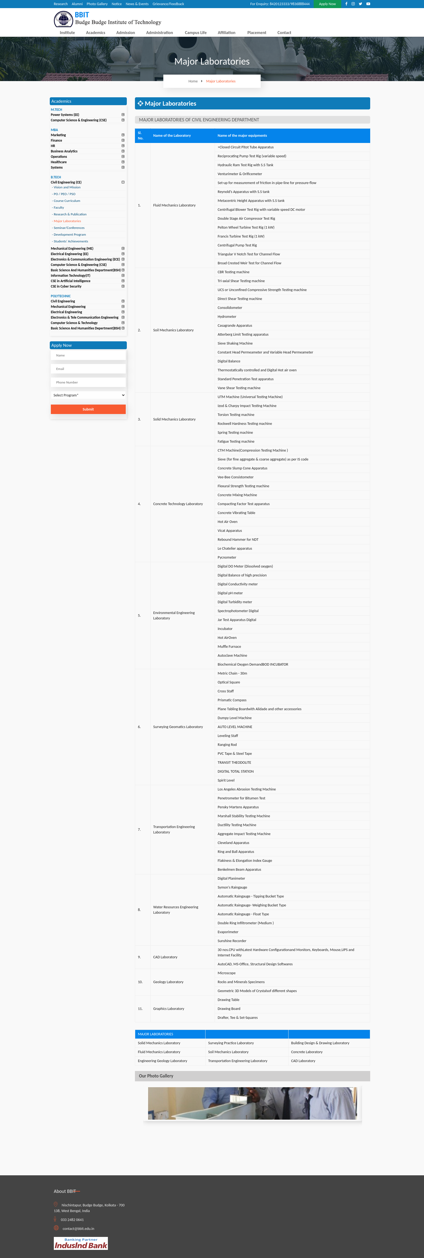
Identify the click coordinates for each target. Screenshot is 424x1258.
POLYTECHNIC (61, 296)
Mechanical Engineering (68, 306)
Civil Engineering (63, 301)
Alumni (77, 4)
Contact (284, 32)
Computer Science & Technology (74, 323)
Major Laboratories (221, 81)
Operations (59, 156)
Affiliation (226, 32)
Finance (56, 140)
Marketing (58, 135)
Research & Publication (69, 214)
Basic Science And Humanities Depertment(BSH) (86, 328)
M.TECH (56, 110)
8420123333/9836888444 (290, 4)
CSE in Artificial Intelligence (70, 281)
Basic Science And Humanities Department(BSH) (86, 270)
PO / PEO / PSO (63, 194)
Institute (67, 32)
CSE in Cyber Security (66, 286)
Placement (256, 32)
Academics (95, 32)
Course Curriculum (66, 201)
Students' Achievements (70, 241)
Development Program (69, 234)
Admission (125, 32)
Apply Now (327, 4)
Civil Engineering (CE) (66, 182)
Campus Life (196, 32)
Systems (57, 167)
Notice (117, 4)
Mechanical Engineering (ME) (72, 248)
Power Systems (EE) (65, 114)
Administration (159, 32)
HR (53, 146)
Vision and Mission (66, 187)
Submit (88, 409)
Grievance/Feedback (168, 4)
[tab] (88, 114)
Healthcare (59, 162)
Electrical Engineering (66, 312)
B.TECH (56, 177)
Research (61, 4)
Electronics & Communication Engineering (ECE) (85, 259)
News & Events (137, 4)
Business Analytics (64, 151)
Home (196, 81)
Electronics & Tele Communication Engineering (84, 317)
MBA (54, 130)
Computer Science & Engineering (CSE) (79, 120)
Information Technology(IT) (70, 275)
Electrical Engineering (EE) (69, 254)
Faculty (58, 207)
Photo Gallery (97, 4)
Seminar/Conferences (68, 228)
